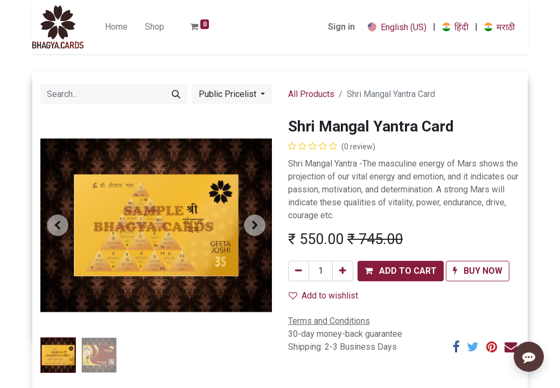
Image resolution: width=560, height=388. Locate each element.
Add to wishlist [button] (323, 295)
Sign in (341, 27)
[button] (57, 225)
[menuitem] (116, 27)
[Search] (176, 94)
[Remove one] (298, 271)
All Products (311, 94)
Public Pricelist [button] (228, 94)
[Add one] (342, 271)
